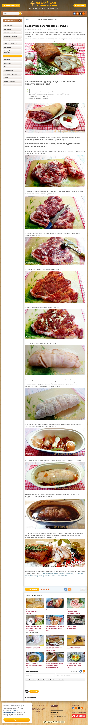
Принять (16, 720)
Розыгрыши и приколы (10, 74)
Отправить (34, 691)
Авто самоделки (8, 25)
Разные (6, 77)
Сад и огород (7, 47)
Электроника (7, 29)
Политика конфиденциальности (58, 716)
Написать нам (54, 714)
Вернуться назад (32, 589)
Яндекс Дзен (54, 705)
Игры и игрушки (8, 70)
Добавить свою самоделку (57, 708)
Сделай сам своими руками (44, 3)
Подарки (6, 85)
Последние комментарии (57, 710)
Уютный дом (7, 63)
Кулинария (7, 56)
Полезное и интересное (10, 43)
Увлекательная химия (10, 33)
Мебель (6, 67)
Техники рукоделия (9, 81)
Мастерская (7, 59)
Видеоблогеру (54, 712)
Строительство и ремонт (10, 36)
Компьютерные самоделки (11, 40)
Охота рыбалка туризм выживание (10, 51)
